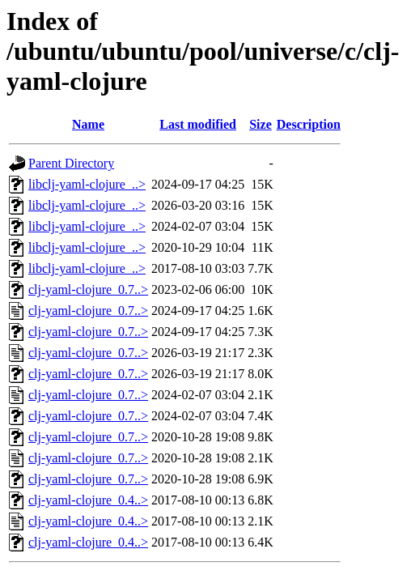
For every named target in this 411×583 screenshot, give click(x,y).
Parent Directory (71, 163)
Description (309, 124)
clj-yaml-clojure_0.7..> (88, 289)
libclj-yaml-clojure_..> (87, 184)
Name (88, 124)
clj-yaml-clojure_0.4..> (88, 500)
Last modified (197, 124)
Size (260, 124)
